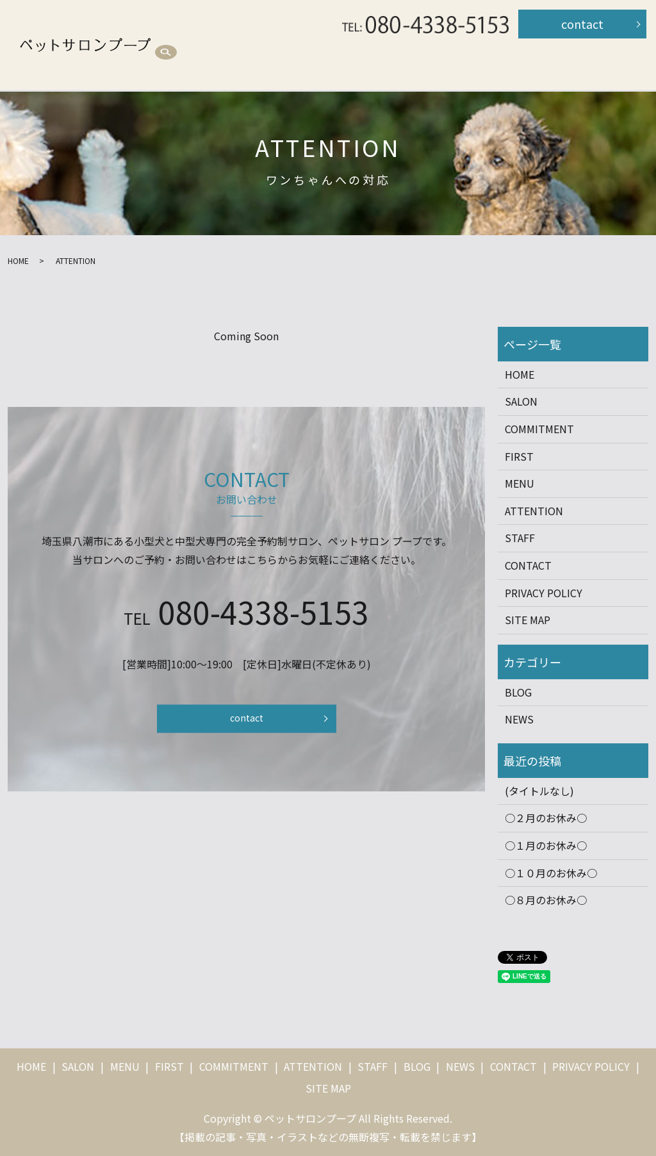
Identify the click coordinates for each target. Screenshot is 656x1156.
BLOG (240, 68)
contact (582, 23)
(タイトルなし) (539, 790)
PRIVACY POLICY (543, 592)
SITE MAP (527, 619)
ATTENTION (538, 45)
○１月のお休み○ (546, 845)
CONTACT (528, 565)
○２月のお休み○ (546, 817)
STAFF (181, 68)
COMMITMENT (444, 45)
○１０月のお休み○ (551, 872)
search (284, 68)
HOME (180, 45)
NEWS (519, 719)
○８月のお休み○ (546, 899)
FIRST (364, 45)
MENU (304, 45)
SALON (242, 45)
